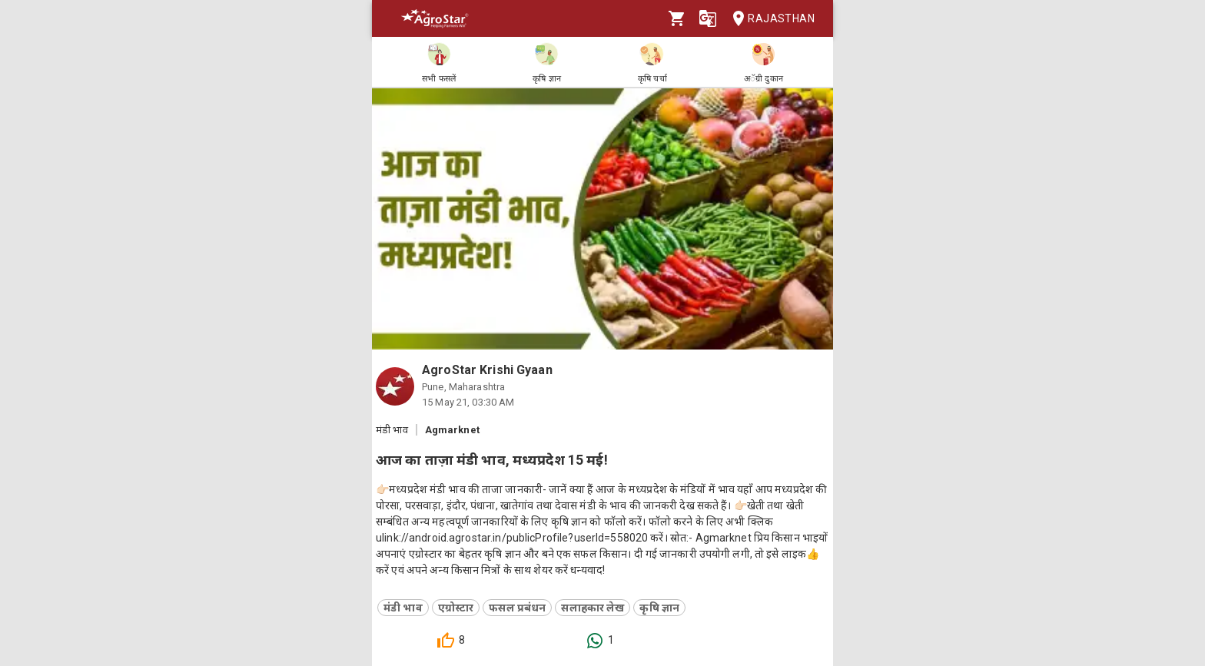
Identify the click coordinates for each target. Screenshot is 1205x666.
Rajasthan (769, 19)
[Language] (707, 18)
